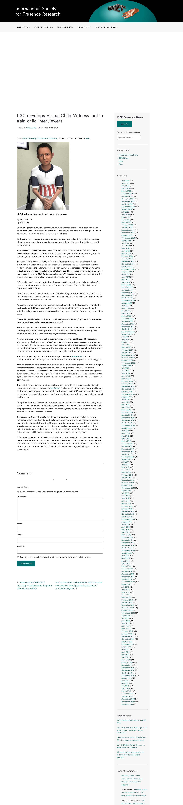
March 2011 (126, 660)
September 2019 (128, 394)
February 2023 (127, 287)
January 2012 (126, 634)
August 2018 (126, 428)
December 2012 (127, 605)
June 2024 (125, 246)
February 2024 (127, 256)
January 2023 (126, 290)
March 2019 (126, 410)
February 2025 (127, 225)
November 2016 (127, 483)
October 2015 (126, 517)
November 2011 (127, 639)
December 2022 (127, 293)
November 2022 (127, 295)
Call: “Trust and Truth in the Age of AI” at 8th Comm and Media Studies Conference (132, 730)
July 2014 (125, 556)
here (87, 138)
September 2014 (128, 550)
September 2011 (128, 644)
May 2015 (125, 530)
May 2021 (125, 342)
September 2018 (128, 425)
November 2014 (127, 545)
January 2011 (126, 665)
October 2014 (126, 548)
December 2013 (127, 574)
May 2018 (125, 436)
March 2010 (126, 691)
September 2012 (128, 613)
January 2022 (126, 321)
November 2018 (127, 420)
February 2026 (127, 194)
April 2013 (125, 595)
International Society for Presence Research (38, 11)
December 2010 (127, 668)
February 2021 (127, 350)
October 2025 (127, 204)
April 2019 (125, 407)
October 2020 (127, 360)
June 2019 (125, 402)
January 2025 (126, 228)
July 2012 (125, 618)
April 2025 (125, 220)
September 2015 (128, 519)
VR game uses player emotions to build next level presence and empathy (130, 754)
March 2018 (126, 441)
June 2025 (125, 214)
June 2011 (125, 652)
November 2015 (127, 514)
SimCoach (55, 388)
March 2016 (126, 504)
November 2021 (127, 326)
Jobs (121, 164)
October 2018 (126, 423)
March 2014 (126, 566)
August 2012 (126, 616)
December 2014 (127, 543)
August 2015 (126, 522)
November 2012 (127, 608)
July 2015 (125, 524)
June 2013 (125, 589)
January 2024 (126, 259)
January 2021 (126, 352)
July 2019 (125, 399)
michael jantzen (127, 776)
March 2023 (126, 285)
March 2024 (126, 254)
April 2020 (125, 376)
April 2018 (125, 438)
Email (20, 535)
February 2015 (127, 537)
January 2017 (126, 478)
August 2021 (126, 334)
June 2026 (125, 183)
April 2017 (125, 470)
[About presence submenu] (52, 27)
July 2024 (125, 243)
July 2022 (125, 306)
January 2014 (126, 571)
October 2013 (126, 579)
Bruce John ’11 (78, 356)
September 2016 (128, 488)
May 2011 (125, 655)
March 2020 (126, 379)
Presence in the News (49, 128)
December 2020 (128, 355)
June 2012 (125, 621)
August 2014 (126, 553)
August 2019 (126, 397)
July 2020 (125, 368)
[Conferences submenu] (72, 27)
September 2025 (128, 207)
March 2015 (126, 535)
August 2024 (126, 240)
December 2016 (127, 480)
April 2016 (125, 501)
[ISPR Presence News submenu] (117, 27)
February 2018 (127, 444)
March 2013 (126, 597)
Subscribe (124, 124)
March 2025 (126, 222)
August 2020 (126, 366)
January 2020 (127, 384)
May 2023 (125, 280)
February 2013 (127, 600)
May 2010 (125, 686)
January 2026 (127, 196)
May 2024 (125, 248)
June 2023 (125, 277)
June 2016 (125, 496)
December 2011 (127, 636)
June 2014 (125, 558)
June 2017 (125, 464)
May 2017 (125, 467)
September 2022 (128, 300)
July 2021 (125, 337)
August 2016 (126, 491)
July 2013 (125, 587)
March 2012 (126, 629)
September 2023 (128, 269)
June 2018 (125, 433)
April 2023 (125, 282)
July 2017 (125, 462)
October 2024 (127, 235)
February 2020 (127, 381)
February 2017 (127, 475)
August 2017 (126, 459)
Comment (22, 497)
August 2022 (126, 303)
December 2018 (127, 418)
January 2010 (126, 696)
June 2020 (125, 371)
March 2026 (126, 191)
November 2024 (127, 233)
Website (20, 546)
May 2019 (125, 405)
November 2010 (127, 670)
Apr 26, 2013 (31, 128)
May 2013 (125, 592)
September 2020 (128, 363)
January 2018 (126, 446)
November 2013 (127, 577)
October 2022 (127, 298)
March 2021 (126, 347)
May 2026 (125, 186)
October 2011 (126, 642)
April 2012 (125, 626)
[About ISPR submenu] (29, 27)
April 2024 (125, 251)
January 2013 (126, 603)
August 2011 (126, 647)
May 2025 (125, 217)
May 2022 (125, 311)
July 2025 (125, 212)
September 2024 (128, 238)
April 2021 (125, 345)
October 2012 (126, 610)
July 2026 (125, 181)
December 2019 (127, 386)
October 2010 (127, 673)
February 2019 (127, 412)
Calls (121, 161)
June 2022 (125, 308)
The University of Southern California (40, 138)
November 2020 (128, 358)
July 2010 (125, 681)
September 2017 (128, 457)
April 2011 (125, 657)
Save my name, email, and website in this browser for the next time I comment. (55, 557)
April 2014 (125, 563)
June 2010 (125, 683)
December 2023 (127, 261)
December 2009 (128, 699)
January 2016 (126, 509)
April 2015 (125, 532)
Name (20, 523)
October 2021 (126, 329)
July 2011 (125, 649)
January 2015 (126, 540)
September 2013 (128, 582)
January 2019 (126, 415)
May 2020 (125, 373)
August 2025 (126, 209)
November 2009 (128, 701)
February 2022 (127, 319)
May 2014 (125, 561)
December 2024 (127, 230)
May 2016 (125, 498)
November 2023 (127, 264)
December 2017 (127, 449)
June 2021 (125, 340)
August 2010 (126, 678)
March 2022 (126, 316)
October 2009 (127, 704)
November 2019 (127, 389)
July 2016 (125, 493)
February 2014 (127, 569)
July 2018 (125, 431)
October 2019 (126, 392)
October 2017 (126, 454)
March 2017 (126, 472)
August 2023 (126, 272)
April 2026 (125, 188)
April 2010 (125, 689)
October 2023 (127, 267)
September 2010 (128, 675)
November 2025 (127, 201)
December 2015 (127, 511)
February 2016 (127, 506)
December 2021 (127, 324)
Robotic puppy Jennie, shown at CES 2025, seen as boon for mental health (134, 792)
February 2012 (127, 631)
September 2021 (128, 332)
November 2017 (127, 452)
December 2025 (127, 199)
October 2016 (126, 485)
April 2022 (125, 313)
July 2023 (125, 274)
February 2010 (127, 694)
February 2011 (127, 662)
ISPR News (123, 158)
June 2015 (125, 527)
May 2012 (125, 623)
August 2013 (126, 584)
